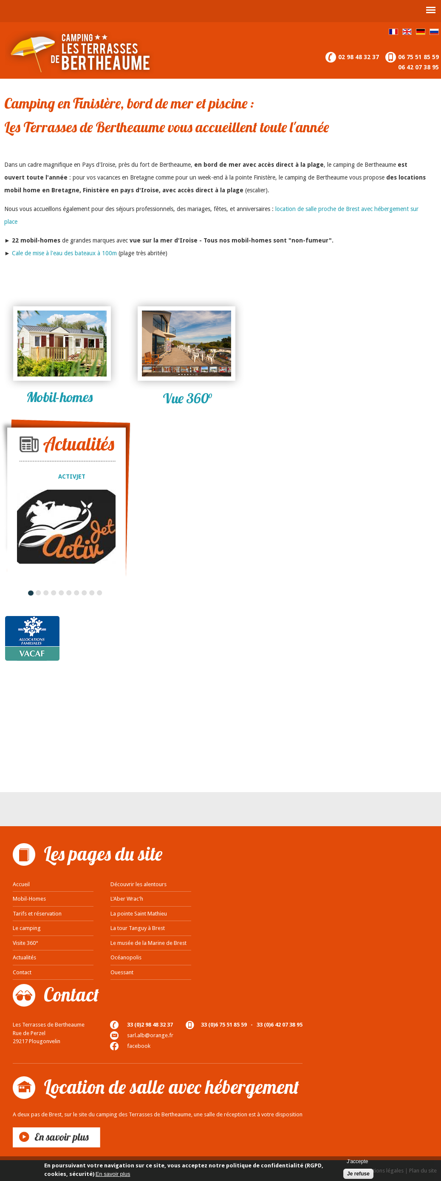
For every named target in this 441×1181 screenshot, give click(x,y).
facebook (138, 1046)
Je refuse (358, 1174)
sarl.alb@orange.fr (150, 1035)
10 (99, 593)
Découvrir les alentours (138, 884)
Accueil (21, 884)
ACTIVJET (71, 476)
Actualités (24, 957)
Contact (22, 972)
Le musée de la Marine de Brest (148, 943)
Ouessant (121, 972)
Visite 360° (25, 943)
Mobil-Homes (29, 899)
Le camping (27, 928)
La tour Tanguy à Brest (137, 928)
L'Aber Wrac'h (126, 899)
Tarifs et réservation (37, 913)
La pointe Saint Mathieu (138, 913)
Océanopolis (125, 957)
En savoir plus (113, 1174)
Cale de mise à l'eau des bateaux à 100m (64, 253)
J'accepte (357, 1161)
